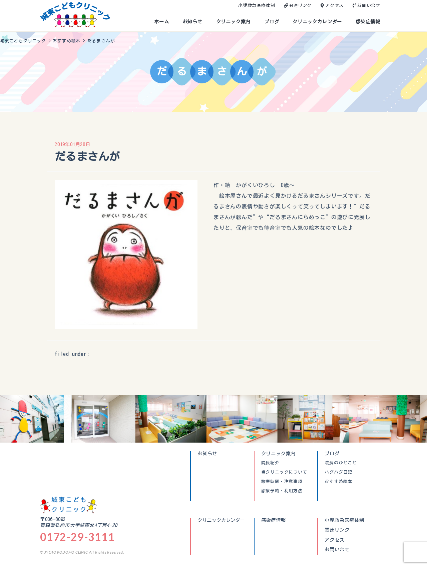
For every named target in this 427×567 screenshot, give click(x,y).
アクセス (334, 5)
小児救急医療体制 (256, 5)
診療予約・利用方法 (282, 491)
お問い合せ (368, 5)
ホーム (161, 21)
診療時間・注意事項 (282, 482)
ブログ (271, 21)
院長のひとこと (341, 463)
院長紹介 (270, 463)
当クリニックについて (284, 472)
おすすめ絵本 (338, 482)
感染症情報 (368, 21)
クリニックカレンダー (317, 21)
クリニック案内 (233, 21)
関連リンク (300, 5)
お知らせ (192, 21)
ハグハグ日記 (338, 472)
